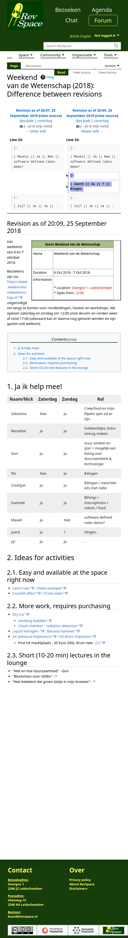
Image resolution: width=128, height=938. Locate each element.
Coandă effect (24, 593)
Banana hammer (60, 631)
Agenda (102, 10)
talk (31, 120)
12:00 (79, 293)
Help (46, 77)
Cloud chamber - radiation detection (47, 625)
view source (50, 115)
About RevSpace (82, 884)
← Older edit (35, 131)
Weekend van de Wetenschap (77, 244)
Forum (103, 20)
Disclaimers (78, 888)
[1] (98, 642)
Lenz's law (21, 588)
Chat (71, 20)
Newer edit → (92, 131)
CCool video (53, 593)
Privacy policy (80, 880)
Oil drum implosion (75, 636)
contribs (44, 120)
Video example (49, 588)
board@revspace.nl (23, 916)
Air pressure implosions (32, 636)
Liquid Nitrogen (26, 631)
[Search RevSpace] (82, 46)
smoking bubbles (32, 620)
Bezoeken (68, 10)
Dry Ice (18, 614)
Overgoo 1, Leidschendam (92, 287)
